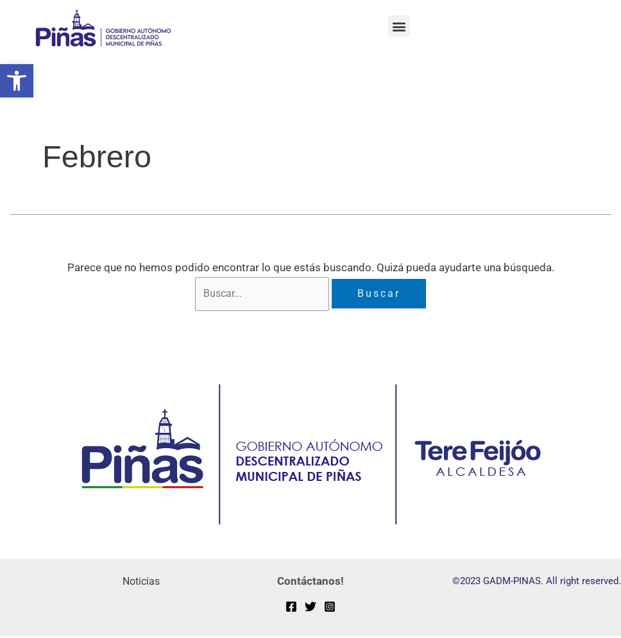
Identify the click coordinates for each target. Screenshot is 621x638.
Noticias (139, 582)
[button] (16, 80)
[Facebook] (291, 608)
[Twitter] (310, 608)
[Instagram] (330, 608)
